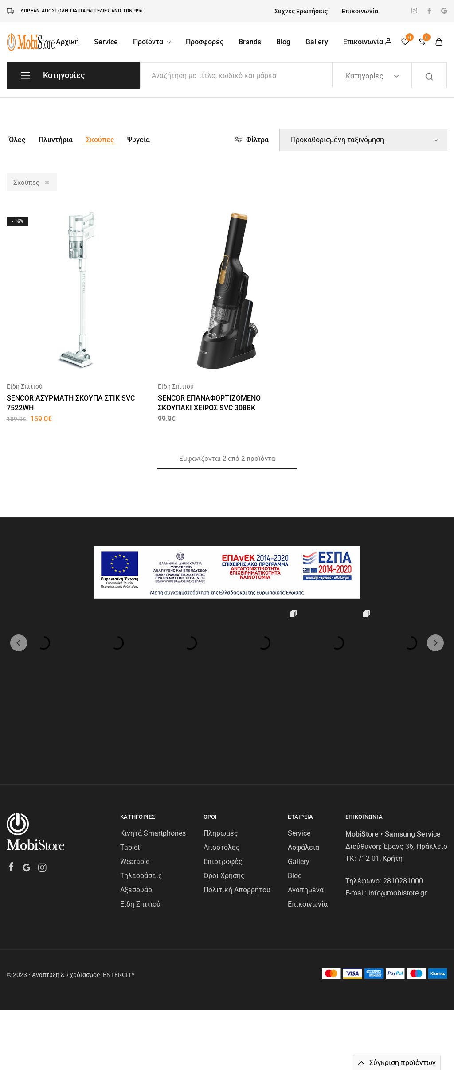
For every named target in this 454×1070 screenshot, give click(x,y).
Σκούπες (100, 140)
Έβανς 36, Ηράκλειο (415, 773)
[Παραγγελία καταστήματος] (363, 140)
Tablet (130, 774)
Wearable (134, 788)
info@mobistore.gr (397, 820)
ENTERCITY (119, 901)
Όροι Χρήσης (224, 802)
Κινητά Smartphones (153, 760)
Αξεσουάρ (136, 817)
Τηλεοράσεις (141, 802)
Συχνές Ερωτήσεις (301, 11)
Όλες (17, 140)
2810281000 (403, 808)
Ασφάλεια (303, 774)
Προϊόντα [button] (152, 42)
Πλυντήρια (56, 140)
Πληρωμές (221, 760)
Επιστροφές (223, 788)
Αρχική (67, 42)
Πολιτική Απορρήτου (237, 817)
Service (106, 42)
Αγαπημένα (306, 817)
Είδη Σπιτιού (25, 386)
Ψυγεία (138, 140)
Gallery (316, 42)
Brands (250, 42)
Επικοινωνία (360, 11)
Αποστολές (222, 774)
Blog (283, 42)
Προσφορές (204, 42)
